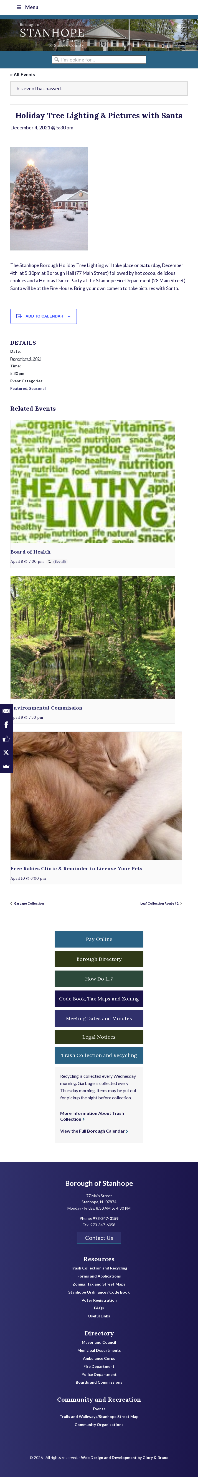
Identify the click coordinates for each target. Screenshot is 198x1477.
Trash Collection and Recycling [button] (99, 1055)
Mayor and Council (99, 1342)
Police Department (99, 1374)
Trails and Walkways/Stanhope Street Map (99, 1416)
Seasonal (37, 388)
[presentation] (93, 481)
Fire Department (99, 1366)
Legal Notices (99, 1037)
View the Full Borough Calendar (92, 1130)
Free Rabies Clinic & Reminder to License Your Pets (76, 868)
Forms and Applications (99, 1276)
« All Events (22, 74)
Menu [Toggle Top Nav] (27, 7)
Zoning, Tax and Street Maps (99, 1284)
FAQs (99, 1308)
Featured (18, 388)
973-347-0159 (105, 1218)
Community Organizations (99, 1424)
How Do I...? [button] (99, 979)
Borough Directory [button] (99, 959)
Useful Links (99, 1316)
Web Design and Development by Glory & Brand (125, 1457)
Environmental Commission (47, 708)
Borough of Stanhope (41, 35)
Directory (99, 1333)
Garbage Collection (28, 903)
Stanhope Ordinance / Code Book (99, 1292)
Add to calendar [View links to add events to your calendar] (44, 316)
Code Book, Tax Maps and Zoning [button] (99, 998)
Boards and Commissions (99, 1382)
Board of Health (31, 552)
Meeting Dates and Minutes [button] (99, 1018)
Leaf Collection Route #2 (159, 903)
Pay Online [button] (99, 939)
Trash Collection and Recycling (99, 1268)
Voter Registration (99, 1300)
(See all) (60, 562)
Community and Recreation (99, 1399)
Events (99, 1409)
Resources (99, 1259)
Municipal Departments (99, 1350)
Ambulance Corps (99, 1358)
